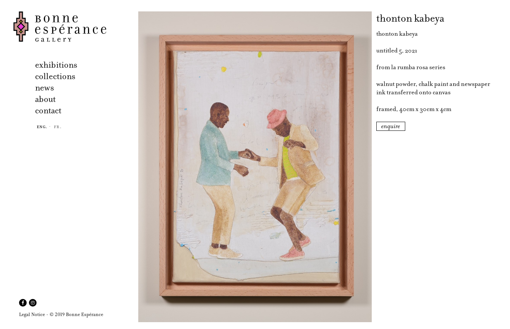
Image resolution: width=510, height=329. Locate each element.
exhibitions (56, 65)
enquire (390, 126)
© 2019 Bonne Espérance (76, 314)
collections (55, 76)
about (45, 99)
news (44, 88)
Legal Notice (32, 314)
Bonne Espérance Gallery (73, 26)
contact (48, 110)
